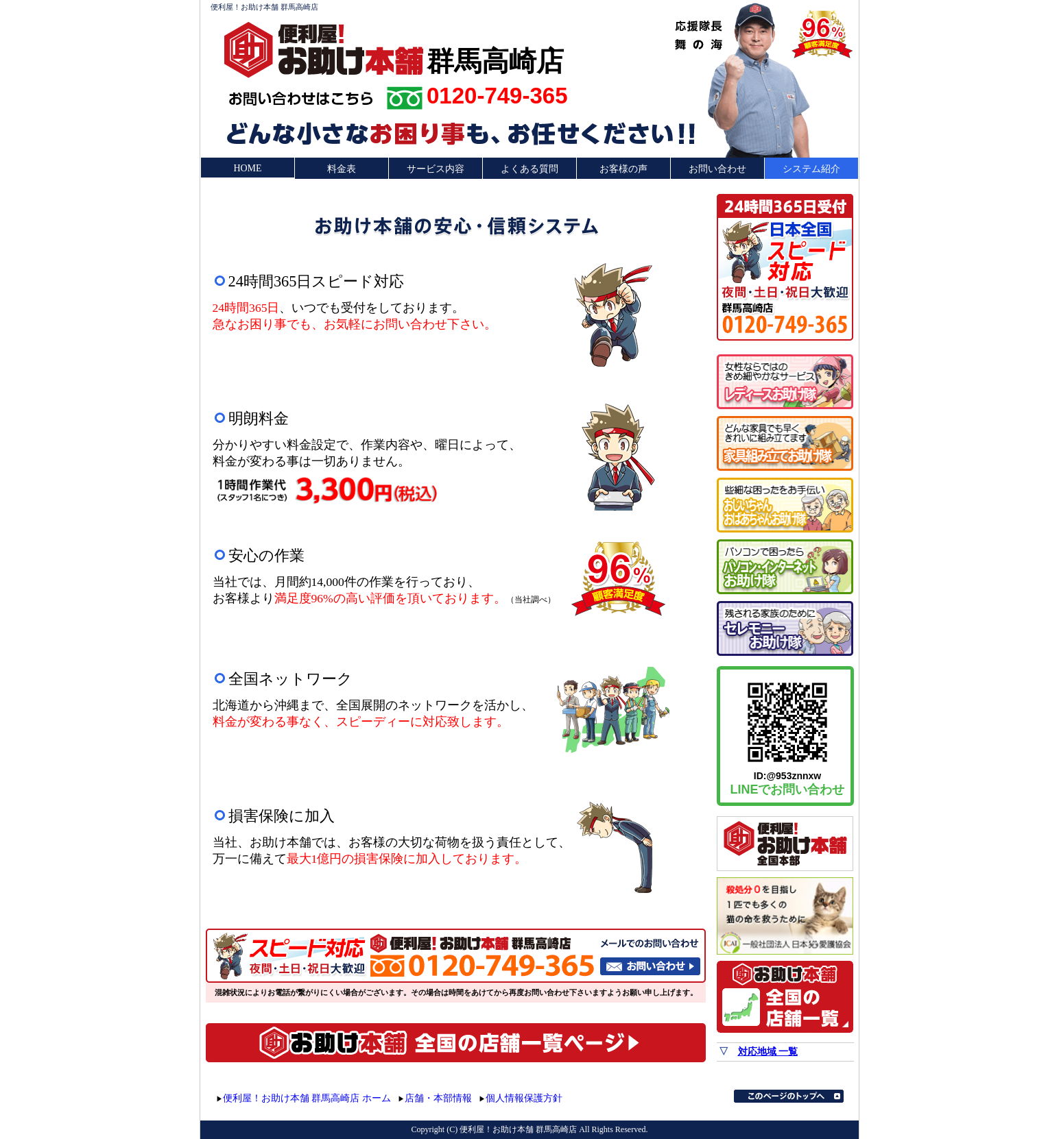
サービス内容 (435, 169)
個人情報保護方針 (524, 1098)
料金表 (341, 169)
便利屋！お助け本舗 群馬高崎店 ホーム (307, 1098)
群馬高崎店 (495, 59)
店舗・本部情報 (438, 1098)
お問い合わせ (717, 169)
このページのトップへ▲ (789, 1096)
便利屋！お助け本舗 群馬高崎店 (264, 7)
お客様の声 (623, 169)
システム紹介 (811, 169)
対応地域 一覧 (768, 1051)
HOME (247, 168)
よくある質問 (529, 169)
